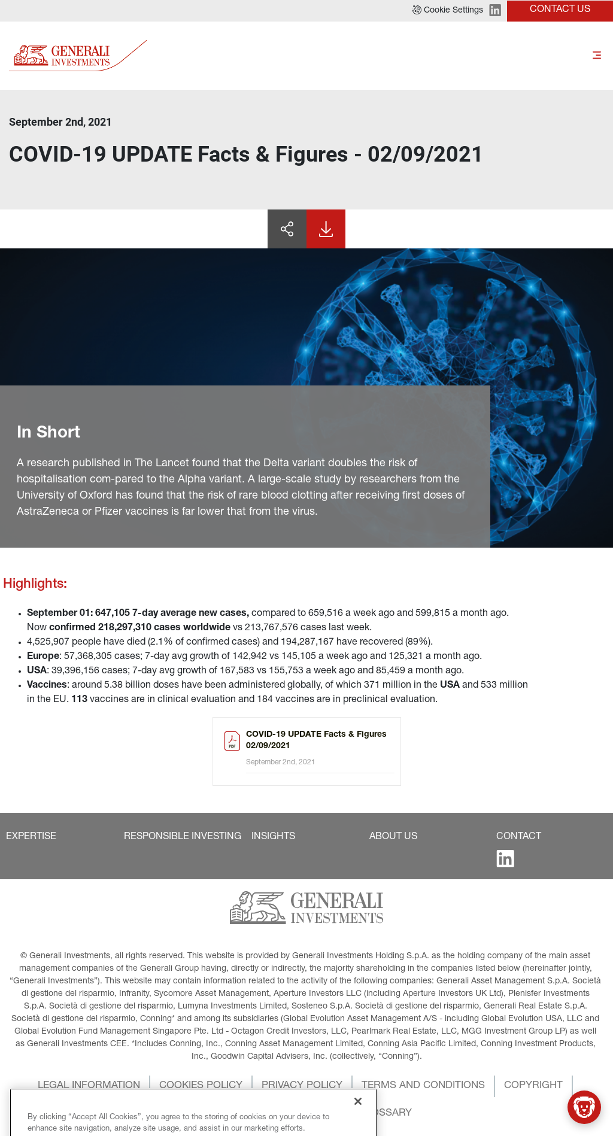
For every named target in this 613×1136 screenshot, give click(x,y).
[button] (447, 11)
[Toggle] (597, 55)
